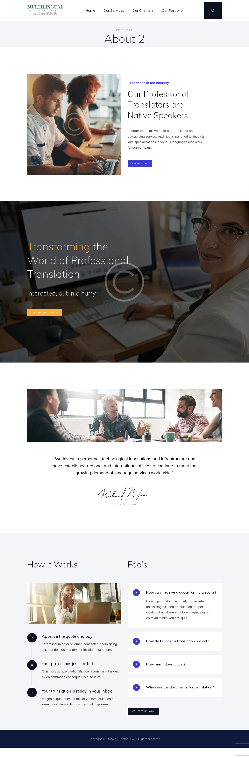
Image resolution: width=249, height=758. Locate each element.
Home (118, 29)
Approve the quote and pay (64, 642)
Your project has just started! (65, 670)
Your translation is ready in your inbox (73, 699)
